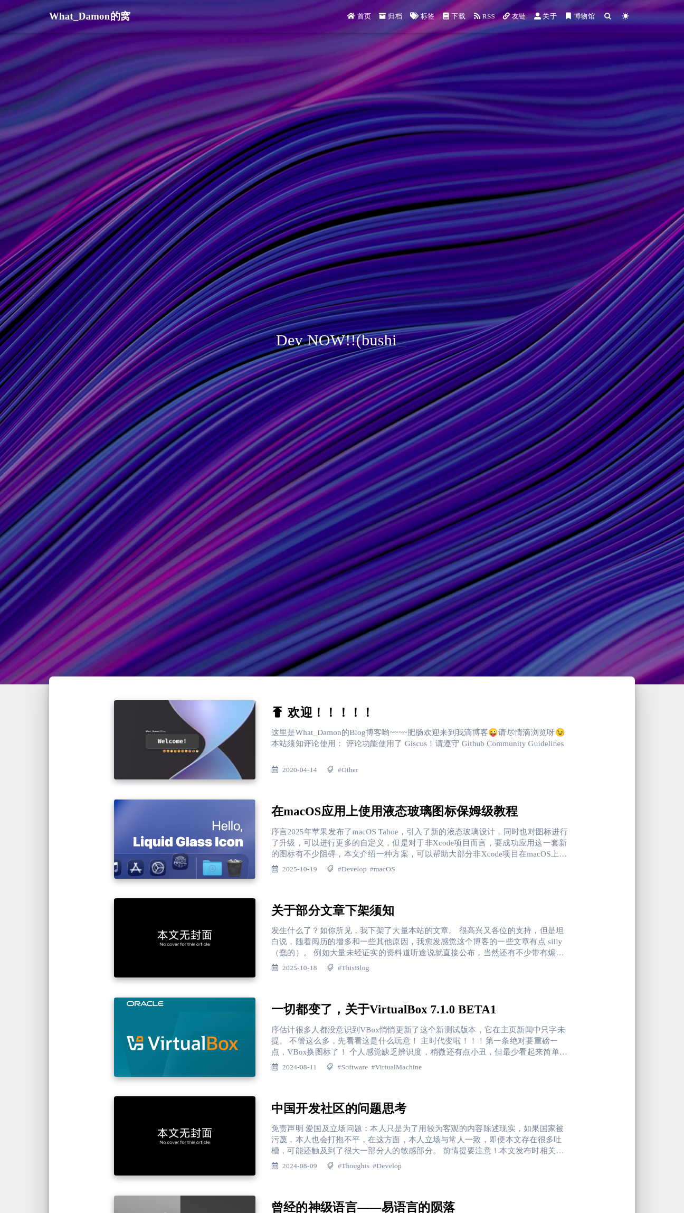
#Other (348, 770)
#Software (352, 1067)
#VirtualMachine (396, 1067)
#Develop (352, 869)
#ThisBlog (353, 968)
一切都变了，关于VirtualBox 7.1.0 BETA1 (384, 1009)
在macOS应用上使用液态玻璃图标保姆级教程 (394, 811)
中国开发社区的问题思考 (338, 1108)
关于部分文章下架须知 (332, 910)
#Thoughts (353, 1166)
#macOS (382, 869)
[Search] (607, 16)
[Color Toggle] (626, 16)
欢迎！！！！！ (331, 712)
